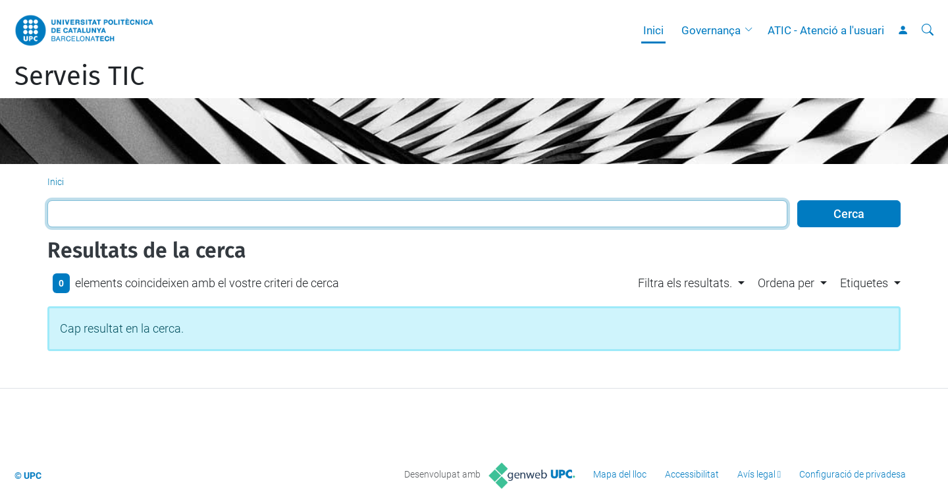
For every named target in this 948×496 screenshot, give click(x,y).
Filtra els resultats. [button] (685, 283)
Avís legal (756, 474)
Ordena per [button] (786, 283)
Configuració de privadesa (852, 474)
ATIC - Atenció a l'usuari (826, 30)
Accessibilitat (692, 474)
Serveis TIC (79, 76)
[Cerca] (928, 30)
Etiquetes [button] (864, 283)
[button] (752, 30)
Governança (711, 30)
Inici (653, 30)
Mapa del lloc (619, 474)
